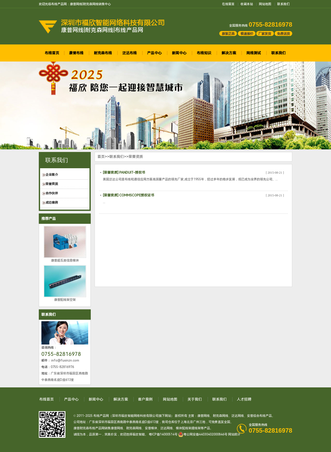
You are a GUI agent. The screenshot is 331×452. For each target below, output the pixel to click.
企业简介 (52, 175)
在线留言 (228, 4)
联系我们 (283, 4)
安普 (250, 416)
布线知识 (204, 53)
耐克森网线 (220, 416)
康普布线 (76, 53)
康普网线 (203, 416)
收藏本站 (246, 4)
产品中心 (154, 53)
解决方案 (229, 53)
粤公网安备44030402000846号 (202, 434)
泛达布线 (129, 53)
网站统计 (234, 434)
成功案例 (52, 202)
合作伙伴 (52, 193)
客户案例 (145, 399)
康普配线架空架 (65, 300)
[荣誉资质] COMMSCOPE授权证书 (128, 195)
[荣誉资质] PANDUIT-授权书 (124, 172)
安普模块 (151, 428)
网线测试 (253, 53)
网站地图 (265, 4)
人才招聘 (244, 399)
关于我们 (194, 399)
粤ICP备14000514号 (163, 434)
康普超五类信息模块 (65, 260)
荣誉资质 (52, 184)
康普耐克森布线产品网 (88, 428)
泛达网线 (237, 416)
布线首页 (52, 53)
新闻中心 (179, 53)
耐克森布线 (103, 53)
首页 (101, 157)
